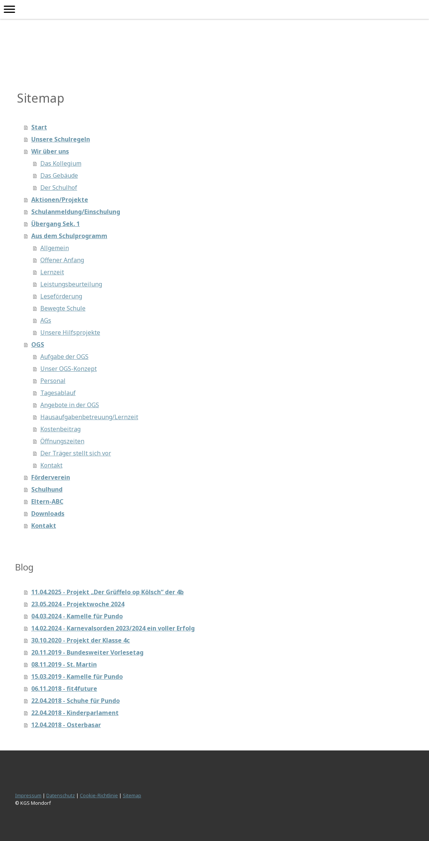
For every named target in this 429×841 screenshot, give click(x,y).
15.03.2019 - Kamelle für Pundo (77, 676)
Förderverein (50, 477)
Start (39, 127)
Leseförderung (61, 296)
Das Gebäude (59, 175)
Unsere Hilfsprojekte (70, 332)
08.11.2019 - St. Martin (64, 664)
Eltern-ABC (47, 501)
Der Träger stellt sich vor (75, 453)
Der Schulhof (58, 187)
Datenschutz (60, 795)
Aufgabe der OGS (64, 356)
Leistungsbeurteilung (71, 284)
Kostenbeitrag (60, 429)
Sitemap (132, 795)
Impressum (28, 795)
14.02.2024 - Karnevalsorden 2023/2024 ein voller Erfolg (113, 628)
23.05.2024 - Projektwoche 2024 (77, 604)
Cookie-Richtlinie (99, 795)
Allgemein (54, 248)
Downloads (47, 513)
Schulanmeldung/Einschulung (75, 212)
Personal (53, 381)
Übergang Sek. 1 (55, 224)
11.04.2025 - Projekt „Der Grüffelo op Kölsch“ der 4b (107, 592)
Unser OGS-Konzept (68, 368)
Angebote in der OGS (69, 405)
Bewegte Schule (62, 308)
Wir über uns (50, 151)
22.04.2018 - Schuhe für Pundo (75, 700)
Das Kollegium (60, 163)
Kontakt (51, 465)
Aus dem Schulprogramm (69, 236)
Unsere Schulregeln (60, 139)
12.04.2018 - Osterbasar (66, 725)
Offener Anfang (62, 260)
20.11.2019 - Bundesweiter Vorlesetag (87, 652)
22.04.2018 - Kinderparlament (75, 713)
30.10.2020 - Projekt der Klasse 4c (80, 640)
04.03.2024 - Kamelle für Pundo (77, 616)
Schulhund (47, 489)
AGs (45, 320)
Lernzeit (52, 272)
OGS (37, 344)
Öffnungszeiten (62, 441)
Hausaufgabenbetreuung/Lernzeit (89, 417)
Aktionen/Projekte (59, 199)
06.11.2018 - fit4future (64, 688)
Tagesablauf (58, 393)
